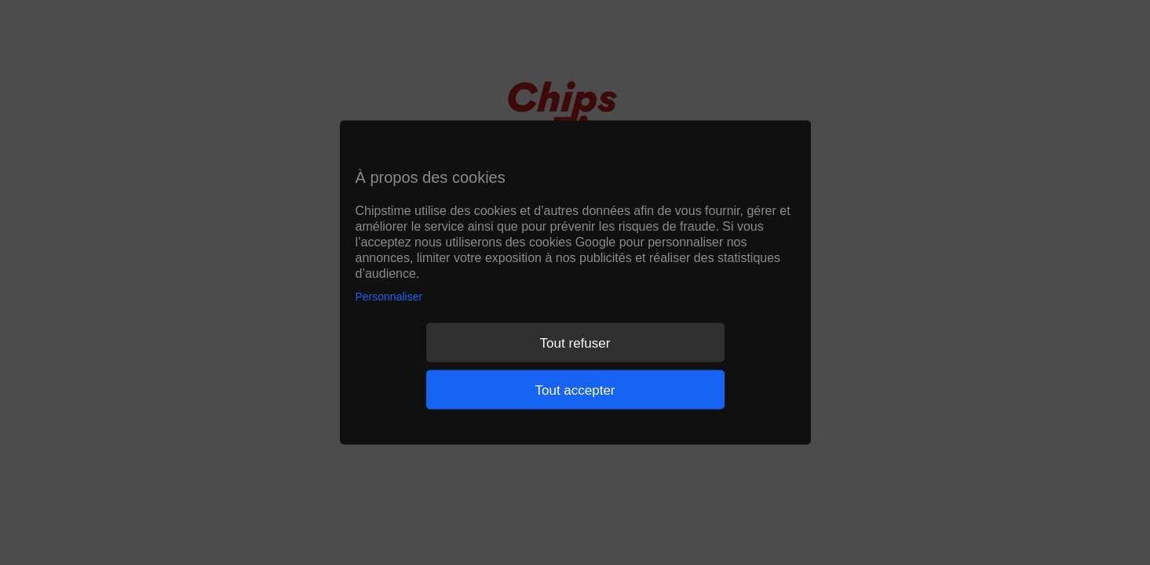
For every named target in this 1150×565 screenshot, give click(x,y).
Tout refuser (575, 342)
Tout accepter (575, 389)
